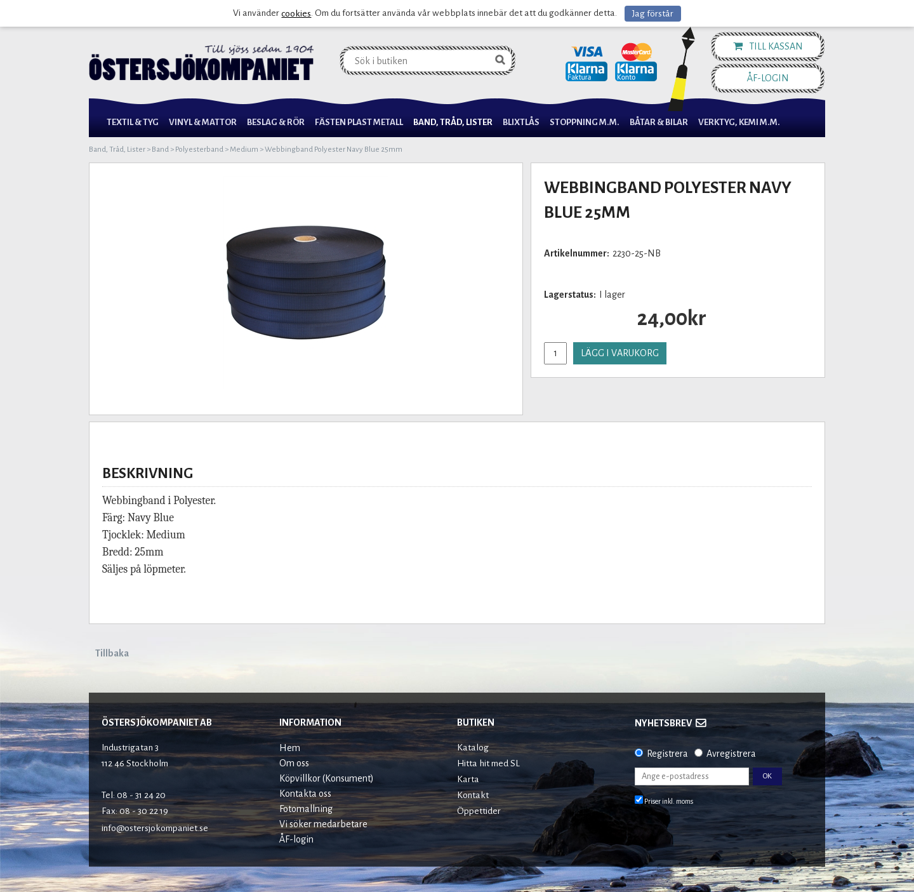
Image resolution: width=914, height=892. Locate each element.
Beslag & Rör (276, 122)
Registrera (667, 754)
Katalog (473, 747)
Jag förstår (652, 13)
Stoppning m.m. (584, 122)
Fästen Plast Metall (359, 122)
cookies (296, 13)
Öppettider (479, 811)
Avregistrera (731, 754)
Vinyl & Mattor (203, 122)
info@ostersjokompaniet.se (155, 828)
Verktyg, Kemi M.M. (739, 122)
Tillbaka (112, 653)
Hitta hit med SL (488, 763)
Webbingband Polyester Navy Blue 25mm (333, 149)
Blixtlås (521, 122)
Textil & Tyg (133, 122)
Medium (244, 149)
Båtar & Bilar (659, 122)
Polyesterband (199, 149)
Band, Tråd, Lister (453, 122)
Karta (468, 779)
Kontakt (473, 795)
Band (160, 149)
